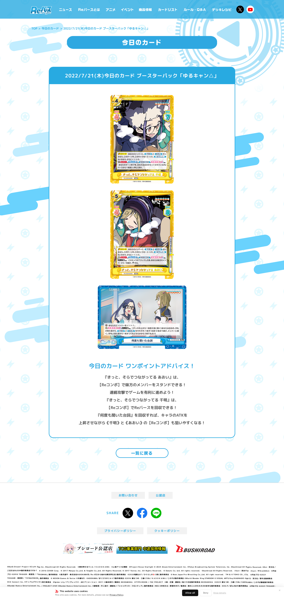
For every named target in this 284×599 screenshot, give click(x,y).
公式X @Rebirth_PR (240, 9)
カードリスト (168, 9)
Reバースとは (89, 9)
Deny (205, 592)
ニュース (65, 9)
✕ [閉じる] (280, 590)
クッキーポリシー (167, 531)
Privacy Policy (116, 594)
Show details (219, 592)
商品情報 (145, 9)
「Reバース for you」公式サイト (41, 10)
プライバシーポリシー (120, 531)
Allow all (190, 592)
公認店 (160, 495)
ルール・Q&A (195, 9)
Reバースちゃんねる (250, 9)
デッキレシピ (222, 9)
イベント (127, 9)
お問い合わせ (128, 495)
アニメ (111, 9)
